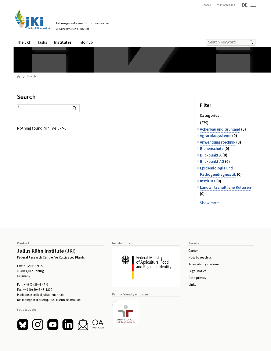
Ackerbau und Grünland (220, 129)
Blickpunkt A (211, 155)
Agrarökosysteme (215, 136)
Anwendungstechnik (217, 142)
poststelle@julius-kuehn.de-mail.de (55, 300)
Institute (208, 181)
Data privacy (197, 277)
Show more (210, 203)
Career (193, 250)
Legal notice (197, 271)
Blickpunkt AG (212, 162)
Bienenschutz (212, 149)
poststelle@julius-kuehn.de (44, 294)
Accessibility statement (205, 264)
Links (192, 284)
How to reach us (200, 257)
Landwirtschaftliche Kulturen (225, 187)
